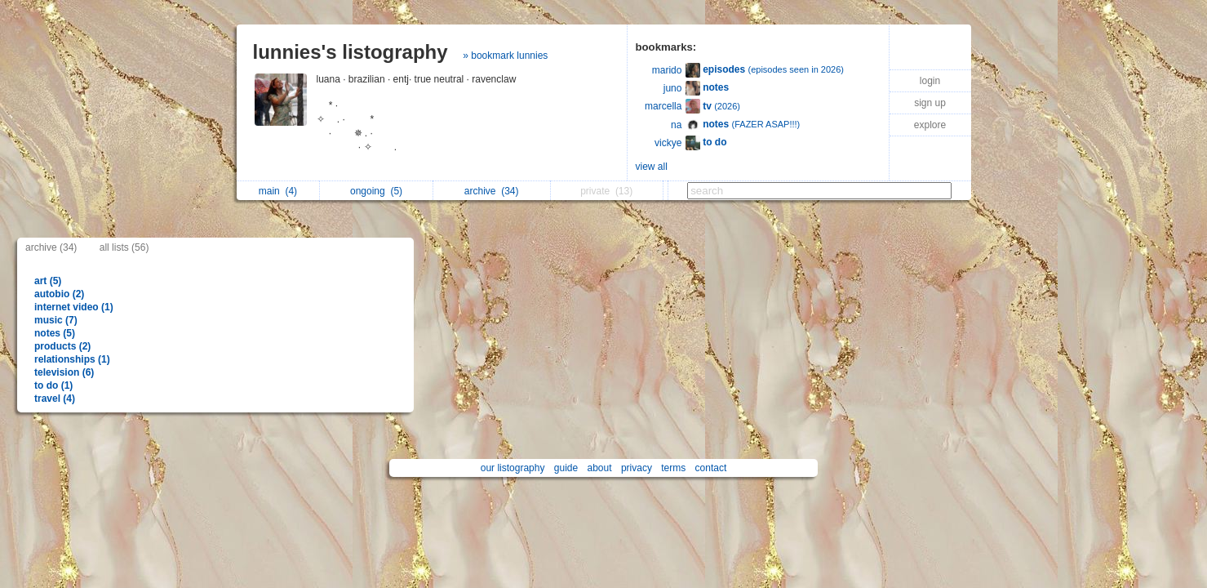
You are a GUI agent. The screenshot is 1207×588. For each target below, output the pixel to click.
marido (667, 70)
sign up (930, 103)
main (278, 191)
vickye (668, 143)
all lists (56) (124, 247)
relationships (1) (72, 359)
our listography (513, 468)
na (676, 125)
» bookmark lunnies (505, 55)
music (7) (56, 320)
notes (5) (54, 333)
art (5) (47, 281)
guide (566, 468)
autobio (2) (59, 294)
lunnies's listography (350, 52)
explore (930, 125)
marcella (663, 106)
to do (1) (53, 385)
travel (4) (54, 398)
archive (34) (51, 247)
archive (491, 191)
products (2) (62, 346)
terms (673, 468)
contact (711, 468)
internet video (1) (73, 307)
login (930, 81)
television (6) (64, 372)
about (600, 468)
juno (672, 88)
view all (652, 166)
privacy (636, 468)
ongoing (376, 191)
